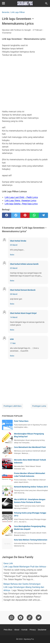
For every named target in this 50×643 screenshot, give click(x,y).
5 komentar (6, 33)
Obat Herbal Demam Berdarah (22, 290)
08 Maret (13, 294)
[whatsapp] (34, 215)
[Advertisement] (25, 83)
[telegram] (43, 215)
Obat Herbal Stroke (18, 241)
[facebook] (6, 215)
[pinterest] (25, 215)
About (16, 630)
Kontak (24, 630)
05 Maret (13, 245)
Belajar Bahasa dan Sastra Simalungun (22, 584)
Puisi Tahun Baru (21, 421)
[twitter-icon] (39, 617)
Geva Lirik (8, 563)
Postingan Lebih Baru (12, 406)
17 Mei (12, 343)
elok (12, 339)
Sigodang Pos (29, 639)
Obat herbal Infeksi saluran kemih (24, 264)
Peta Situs (8, 630)
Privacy (33, 630)
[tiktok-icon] (30, 617)
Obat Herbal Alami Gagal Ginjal (23, 313)
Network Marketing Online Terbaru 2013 (31, 487)
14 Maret (13, 317)
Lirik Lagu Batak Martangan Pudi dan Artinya (24, 566)
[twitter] (15, 215)
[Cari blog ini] (46, 3)
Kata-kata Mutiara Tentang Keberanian (30, 540)
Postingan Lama (39, 406)
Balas (12, 255)
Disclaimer (42, 630)
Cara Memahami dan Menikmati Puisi (30, 447)
